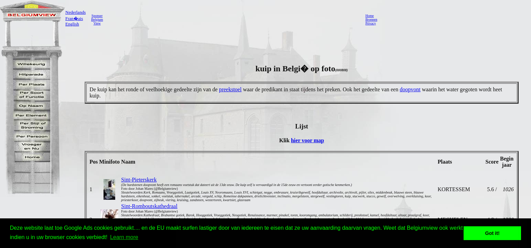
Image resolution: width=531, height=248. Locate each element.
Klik (285, 140)
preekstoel (230, 89)
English (72, 24)
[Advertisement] (232, 19)
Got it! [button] (492, 233)
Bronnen (371, 19)
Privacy (370, 23)
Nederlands (75, 12)
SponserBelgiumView (97, 19)
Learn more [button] (124, 237)
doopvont (410, 89)
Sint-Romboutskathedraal (149, 206)
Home (369, 16)
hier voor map (307, 140)
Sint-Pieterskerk (138, 180)
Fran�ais (74, 18)
